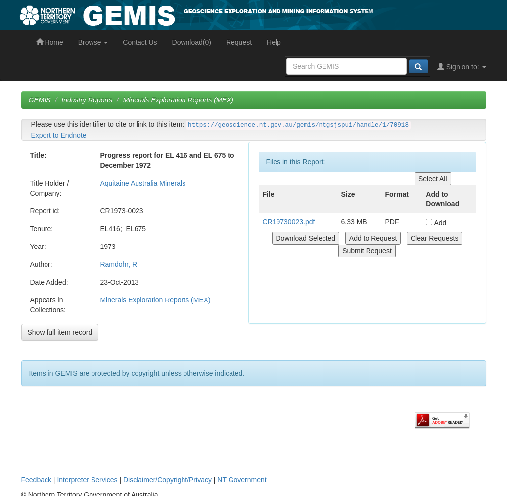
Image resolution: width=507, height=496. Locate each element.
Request (239, 42)
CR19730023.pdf (289, 222)
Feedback (36, 480)
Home (49, 42)
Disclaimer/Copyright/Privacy (167, 480)
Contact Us (140, 42)
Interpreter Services (87, 480)
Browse (93, 42)
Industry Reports (86, 100)
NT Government (241, 480)
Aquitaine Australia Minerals (142, 183)
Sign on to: (461, 67)
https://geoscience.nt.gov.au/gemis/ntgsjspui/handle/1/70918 (298, 125)
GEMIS (40, 100)
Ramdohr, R (118, 264)
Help (274, 42)
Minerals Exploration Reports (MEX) (178, 100)
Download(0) (191, 42)
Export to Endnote (59, 135)
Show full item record (60, 332)
